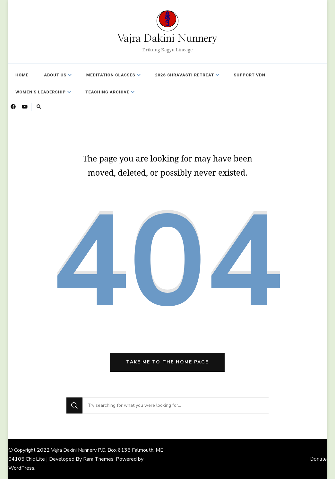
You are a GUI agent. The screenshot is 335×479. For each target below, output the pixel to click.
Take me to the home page (167, 362)
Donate (318, 459)
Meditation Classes (110, 75)
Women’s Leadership (40, 92)
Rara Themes (98, 459)
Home (22, 75)
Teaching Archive (107, 92)
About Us (55, 75)
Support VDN (249, 75)
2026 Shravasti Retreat (184, 75)
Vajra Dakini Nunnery (167, 38)
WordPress (21, 468)
